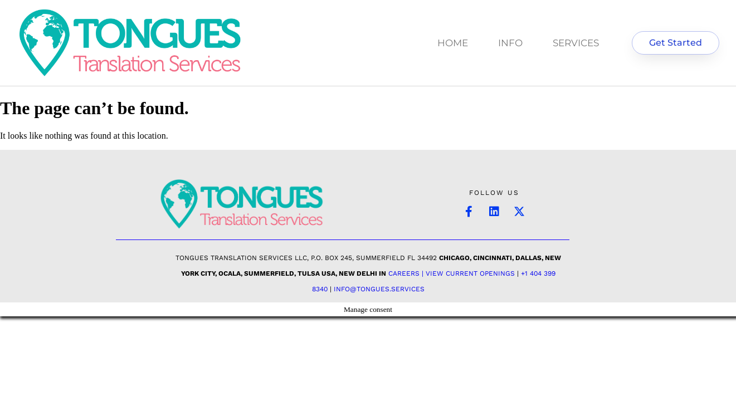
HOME (452, 42)
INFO (510, 42)
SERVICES (576, 42)
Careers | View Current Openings (451, 273)
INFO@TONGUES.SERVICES (379, 289)
